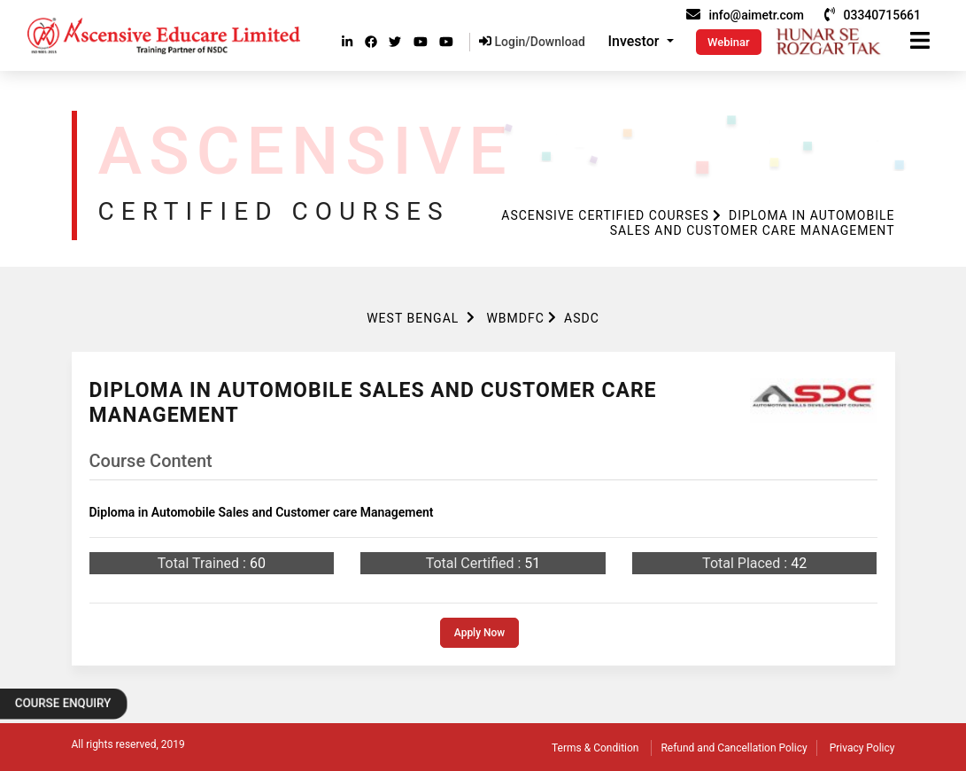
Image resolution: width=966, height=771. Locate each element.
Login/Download (532, 42)
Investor (635, 41)
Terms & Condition (595, 748)
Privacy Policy (862, 748)
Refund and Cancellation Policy (734, 748)
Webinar (728, 42)
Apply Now (480, 633)
